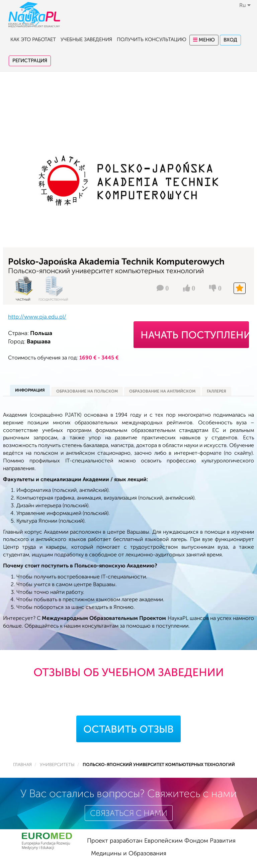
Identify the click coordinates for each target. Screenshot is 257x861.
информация (30, 390)
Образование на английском (162, 391)
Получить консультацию (151, 39)
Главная (22, 764)
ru (245, 5)
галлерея (216, 391)
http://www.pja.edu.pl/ (37, 317)
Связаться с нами (128, 813)
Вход (230, 40)
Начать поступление (195, 335)
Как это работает (33, 39)
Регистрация (29, 61)
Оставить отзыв (128, 729)
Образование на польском (87, 391)
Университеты (57, 764)
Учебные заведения (86, 39)
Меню (204, 40)
